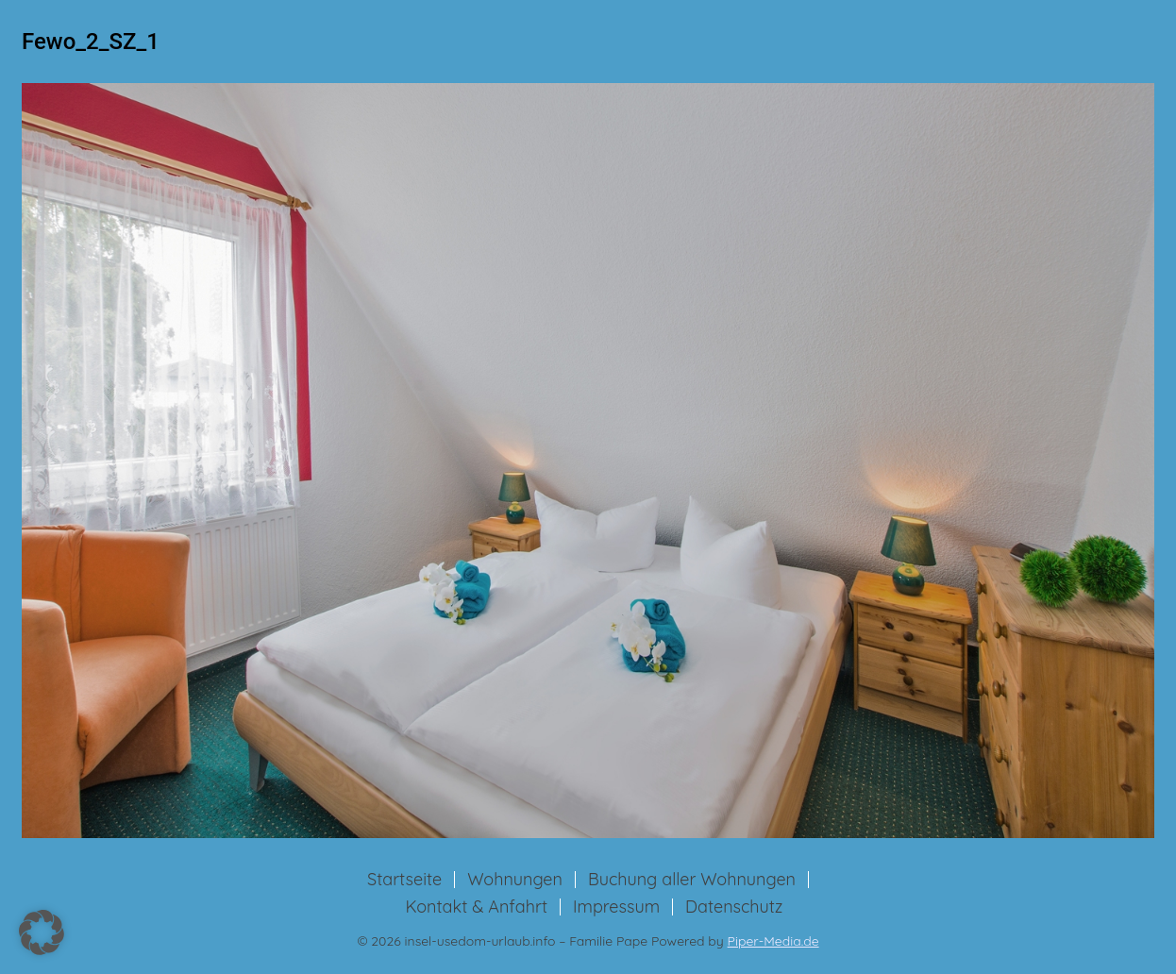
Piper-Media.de (773, 940)
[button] (41, 932)
